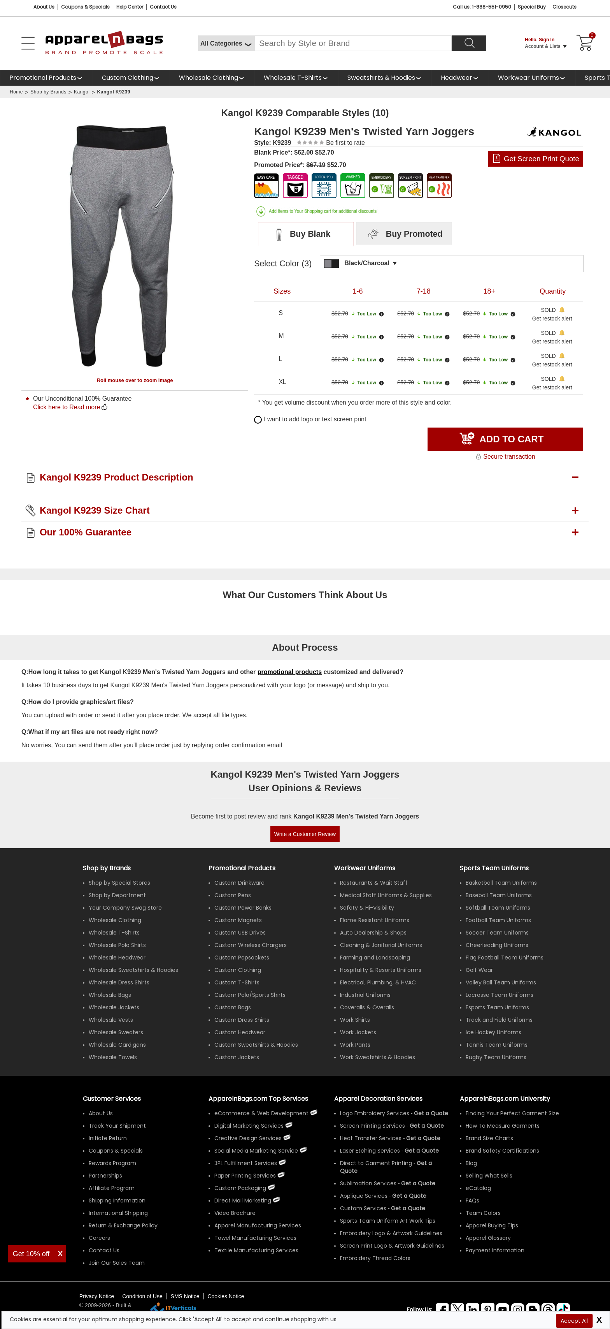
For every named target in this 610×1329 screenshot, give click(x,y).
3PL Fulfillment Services (245, 1163)
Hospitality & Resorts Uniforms (380, 970)
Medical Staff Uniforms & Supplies (386, 895)
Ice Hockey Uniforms (493, 1032)
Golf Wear (479, 970)
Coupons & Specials (116, 1151)
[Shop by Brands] (107, 868)
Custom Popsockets (241, 957)
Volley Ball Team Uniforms (501, 982)
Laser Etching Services (370, 1151)
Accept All (574, 1321)
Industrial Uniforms (365, 995)
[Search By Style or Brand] (353, 43)
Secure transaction (505, 456)
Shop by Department (117, 895)
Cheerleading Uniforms (497, 945)
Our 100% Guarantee (85, 532)
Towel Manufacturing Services (255, 1238)
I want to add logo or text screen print (310, 419)
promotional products (290, 672)
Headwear (456, 77)
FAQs (472, 1200)
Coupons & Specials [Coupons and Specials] (85, 7)
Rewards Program (112, 1163)
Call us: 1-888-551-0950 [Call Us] (482, 7)
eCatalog (478, 1188)
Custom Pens (232, 895)
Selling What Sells (489, 1175)
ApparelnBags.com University (505, 1098)
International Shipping (118, 1213)
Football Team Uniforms (498, 920)
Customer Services (112, 1098)
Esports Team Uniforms (497, 1007)
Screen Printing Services (372, 1126)
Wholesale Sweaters (116, 1032)
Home (16, 92)
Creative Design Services (248, 1138)
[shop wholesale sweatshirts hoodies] (384, 78)
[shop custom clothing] (131, 78)
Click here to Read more (66, 407)
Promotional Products (42, 77)
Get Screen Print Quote (541, 159)
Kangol (81, 92)
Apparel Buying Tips (492, 1225)
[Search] (469, 43)
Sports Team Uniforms (494, 868)
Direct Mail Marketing (242, 1200)
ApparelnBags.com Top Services (258, 1098)
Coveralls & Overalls (367, 1007)
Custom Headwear (239, 1032)
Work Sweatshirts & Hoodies (377, 1057)
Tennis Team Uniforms (497, 1045)
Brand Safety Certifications (502, 1151)
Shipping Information (117, 1200)
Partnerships (105, 1175)
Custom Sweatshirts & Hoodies (256, 1045)
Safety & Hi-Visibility (367, 908)
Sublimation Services (368, 1183)
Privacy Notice (96, 1296)
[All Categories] (226, 43)
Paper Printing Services (245, 1175)
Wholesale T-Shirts (293, 77)
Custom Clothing (127, 77)
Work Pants (355, 1045)
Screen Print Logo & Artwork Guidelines (392, 1246)
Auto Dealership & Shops (373, 932)
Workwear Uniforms (528, 77)
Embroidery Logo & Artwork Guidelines (391, 1233)
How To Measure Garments (503, 1126)
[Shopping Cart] (583, 43)
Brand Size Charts (489, 1138)
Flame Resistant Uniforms (374, 920)
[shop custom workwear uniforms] (532, 78)
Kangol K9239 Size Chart (95, 510)
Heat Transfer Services (370, 1138)
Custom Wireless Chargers (250, 945)
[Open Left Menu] (28, 43)
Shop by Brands (48, 92)
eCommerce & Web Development (261, 1113)
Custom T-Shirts (236, 982)
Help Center (129, 7)
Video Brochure (235, 1213)
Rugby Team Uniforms (496, 1057)
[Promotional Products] (46, 78)
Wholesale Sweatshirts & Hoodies (133, 970)
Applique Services (363, 1196)
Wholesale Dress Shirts (119, 982)
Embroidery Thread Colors (375, 1258)
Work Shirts (355, 1020)
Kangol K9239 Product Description (116, 477)
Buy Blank (299, 234)
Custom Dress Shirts (241, 1020)
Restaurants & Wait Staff (374, 883)
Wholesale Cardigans (117, 1045)
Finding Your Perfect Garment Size (512, 1113)
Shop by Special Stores (119, 883)
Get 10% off (31, 1254)
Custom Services (363, 1208)
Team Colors (483, 1213)
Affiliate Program (112, 1188)
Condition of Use (142, 1296)
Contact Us (163, 7)
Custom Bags (232, 1007)
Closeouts (564, 7)
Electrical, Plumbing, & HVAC (378, 982)
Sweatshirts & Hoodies (381, 77)
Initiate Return (108, 1138)
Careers (99, 1238)
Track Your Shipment (117, 1126)
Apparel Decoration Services (378, 1098)
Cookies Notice (225, 1296)
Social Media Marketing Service (256, 1151)
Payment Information (495, 1250)
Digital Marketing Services (249, 1126)
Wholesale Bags (110, 995)
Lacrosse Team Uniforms (499, 995)
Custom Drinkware (239, 883)
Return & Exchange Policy (123, 1225)
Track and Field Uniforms (499, 1020)
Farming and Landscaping (375, 957)
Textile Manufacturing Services (256, 1250)
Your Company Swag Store (125, 908)
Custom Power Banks (243, 908)
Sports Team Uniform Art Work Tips (387, 1221)
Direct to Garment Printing (376, 1163)
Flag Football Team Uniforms (504, 957)
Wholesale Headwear (117, 957)
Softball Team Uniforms (498, 908)
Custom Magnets (238, 920)
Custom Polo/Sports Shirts (250, 995)
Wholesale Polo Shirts (117, 945)
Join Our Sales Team (117, 1263)
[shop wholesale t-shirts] (296, 78)
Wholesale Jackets (114, 1007)
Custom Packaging (240, 1188)
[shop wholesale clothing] (212, 78)
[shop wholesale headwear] (460, 78)
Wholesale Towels (113, 1057)
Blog (471, 1163)
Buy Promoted (404, 234)
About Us (43, 7)
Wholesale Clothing (208, 77)
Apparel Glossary (488, 1238)
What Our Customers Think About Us (305, 595)
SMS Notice (185, 1296)
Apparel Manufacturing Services (257, 1225)
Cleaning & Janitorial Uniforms (381, 945)
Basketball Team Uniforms (501, 883)
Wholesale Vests (111, 1020)
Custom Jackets (236, 1057)
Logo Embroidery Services (374, 1113)
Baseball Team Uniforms (499, 895)
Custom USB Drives (240, 932)
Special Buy (532, 7)
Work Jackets (358, 1032)
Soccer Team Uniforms (497, 932)
